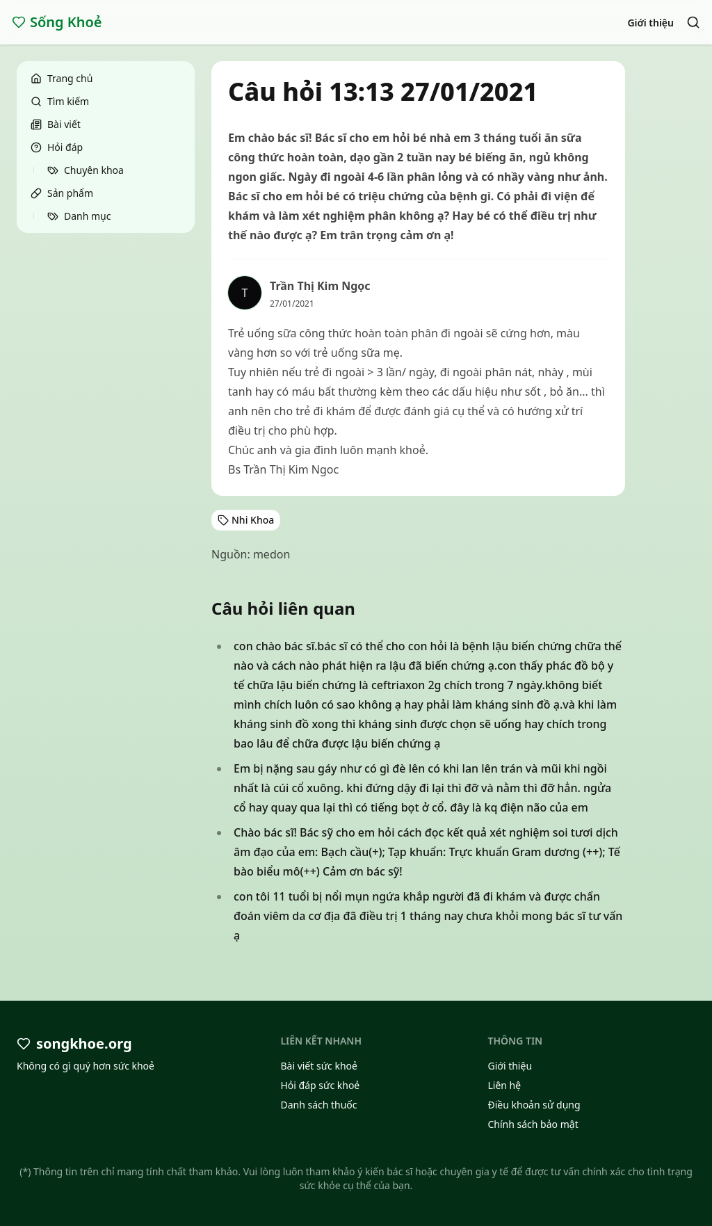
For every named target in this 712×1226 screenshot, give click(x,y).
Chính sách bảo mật (532, 1124)
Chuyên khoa (85, 170)
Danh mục (79, 216)
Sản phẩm (62, 193)
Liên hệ (504, 1085)
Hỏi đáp (57, 147)
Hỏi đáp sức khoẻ (319, 1085)
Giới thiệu (650, 22)
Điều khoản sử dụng (533, 1104)
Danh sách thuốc (318, 1104)
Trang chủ (61, 78)
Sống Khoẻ (57, 22)
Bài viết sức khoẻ (318, 1065)
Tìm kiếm (60, 101)
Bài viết (56, 124)
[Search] (693, 22)
